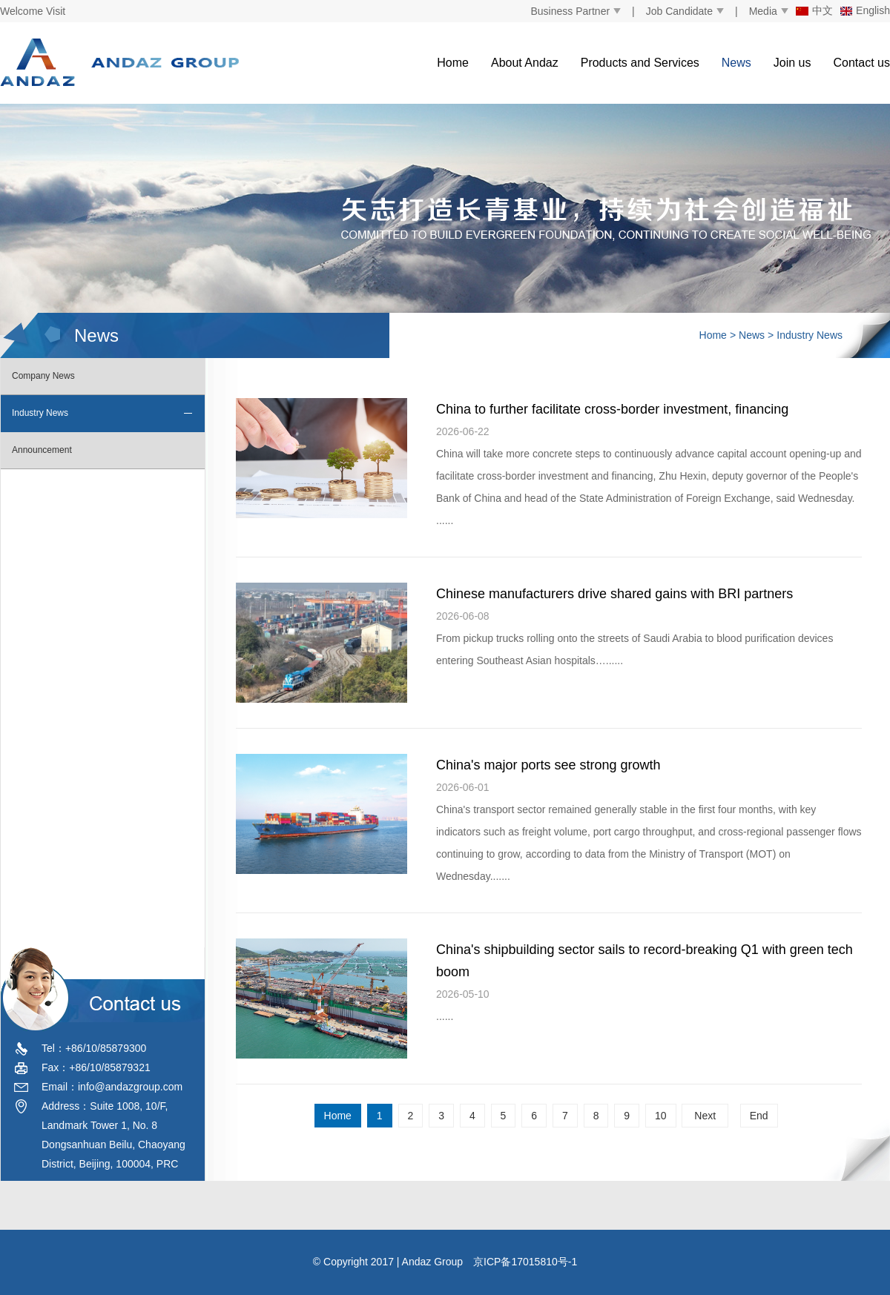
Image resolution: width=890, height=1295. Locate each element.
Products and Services (640, 62)
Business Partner (570, 11)
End (759, 1116)
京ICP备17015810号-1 (525, 1262)
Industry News (810, 335)
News (736, 62)
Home (453, 62)
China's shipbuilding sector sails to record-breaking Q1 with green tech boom (644, 960)
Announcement (42, 450)
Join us (792, 62)
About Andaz (524, 62)
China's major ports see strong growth (548, 765)
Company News (43, 376)
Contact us (862, 62)
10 (661, 1116)
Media (763, 11)
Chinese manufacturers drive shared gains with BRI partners (614, 593)
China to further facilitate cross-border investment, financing (612, 409)
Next (705, 1116)
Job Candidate (679, 11)
